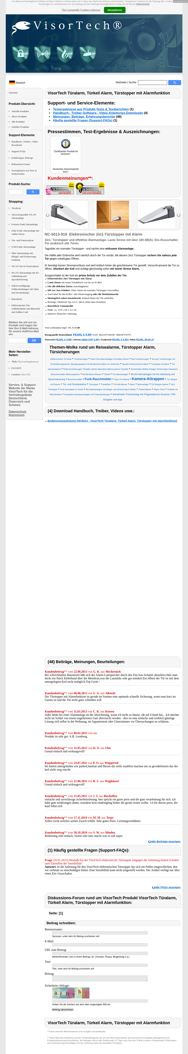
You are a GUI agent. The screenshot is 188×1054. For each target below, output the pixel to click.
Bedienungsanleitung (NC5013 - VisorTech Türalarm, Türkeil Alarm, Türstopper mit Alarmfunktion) (112, 420)
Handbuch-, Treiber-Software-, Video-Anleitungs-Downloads (98, 113)
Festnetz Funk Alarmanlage (25, 224)
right (178, 215)
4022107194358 (107, 334)
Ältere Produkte (19, 116)
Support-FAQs (18, 151)
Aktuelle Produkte (20, 111)
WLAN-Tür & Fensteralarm (25, 266)
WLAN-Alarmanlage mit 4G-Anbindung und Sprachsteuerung (26, 276)
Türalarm (16, 208)
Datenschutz (143, 4)
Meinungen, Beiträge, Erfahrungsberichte (84, 116)
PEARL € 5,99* (82, 334)
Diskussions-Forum (21, 164)
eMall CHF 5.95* (90, 339)
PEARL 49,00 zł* (145, 339)
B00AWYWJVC (123, 335)
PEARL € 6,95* (120, 339)
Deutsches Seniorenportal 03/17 (65, 170)
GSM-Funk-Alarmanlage (24, 247)
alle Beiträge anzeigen (166, 841)
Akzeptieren (114, 9)
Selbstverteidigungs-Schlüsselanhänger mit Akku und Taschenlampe (25, 289)
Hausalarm (17, 299)
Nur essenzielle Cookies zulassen (81, 9)
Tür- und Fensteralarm (23, 240)
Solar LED (21, 374)
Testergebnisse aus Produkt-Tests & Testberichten (91, 109)
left (47, 215)
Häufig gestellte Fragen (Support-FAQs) (83, 120)
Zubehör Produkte (20, 127)
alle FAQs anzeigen (168, 887)
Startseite (120, 82)
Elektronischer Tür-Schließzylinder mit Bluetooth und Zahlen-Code (26, 308)
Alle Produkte (18, 121)
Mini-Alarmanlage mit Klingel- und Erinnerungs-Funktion (24, 256)
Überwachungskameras (25, 361)
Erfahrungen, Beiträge (22, 158)
